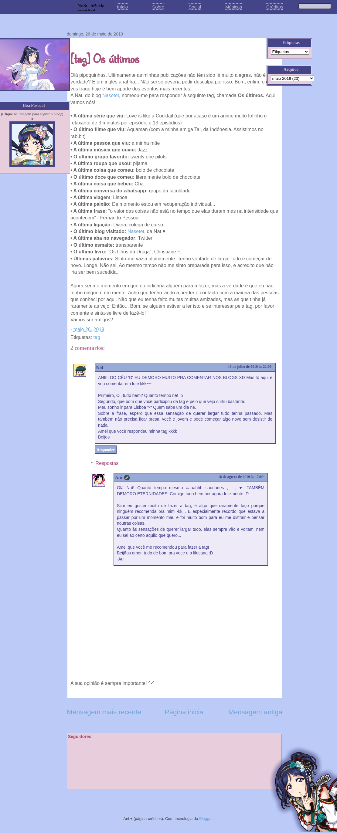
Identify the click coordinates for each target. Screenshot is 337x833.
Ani (118, 477)
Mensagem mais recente (104, 712)
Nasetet (110, 95)
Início (122, 6)
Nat (100, 367)
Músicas (233, 6)
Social (195, 6)
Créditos (274, 6)
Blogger (206, 818)
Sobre (158, 6)
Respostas (107, 463)
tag (97, 337)
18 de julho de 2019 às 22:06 (249, 366)
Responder (106, 449)
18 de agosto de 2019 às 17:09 (241, 477)
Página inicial (185, 712)
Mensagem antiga (255, 712)
